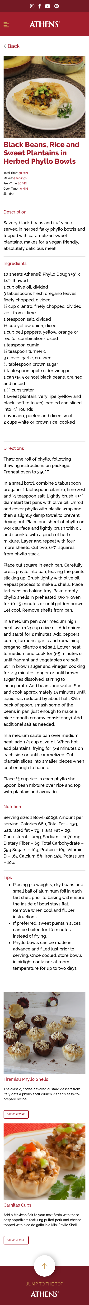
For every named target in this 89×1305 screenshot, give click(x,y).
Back (12, 46)
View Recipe (16, 1114)
